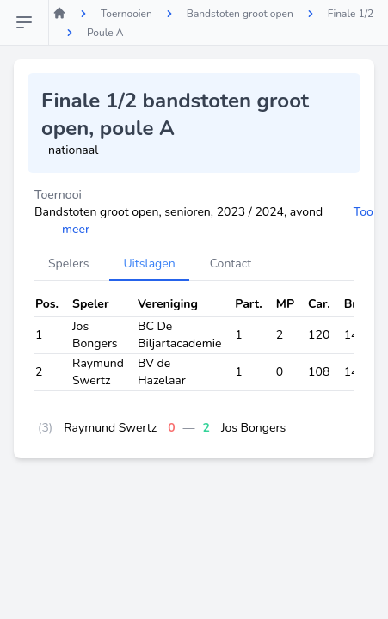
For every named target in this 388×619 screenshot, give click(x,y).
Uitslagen (149, 263)
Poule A (105, 33)
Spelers (68, 263)
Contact (230, 263)
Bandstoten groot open (240, 14)
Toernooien (126, 14)
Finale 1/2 (351, 14)
